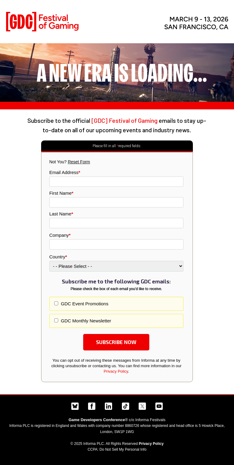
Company (60, 235)
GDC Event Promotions (84, 303)
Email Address (64, 172)
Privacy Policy (116, 371)
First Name (61, 193)
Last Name (61, 213)
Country (58, 256)
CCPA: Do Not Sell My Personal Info (116, 449)
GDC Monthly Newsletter (85, 320)
